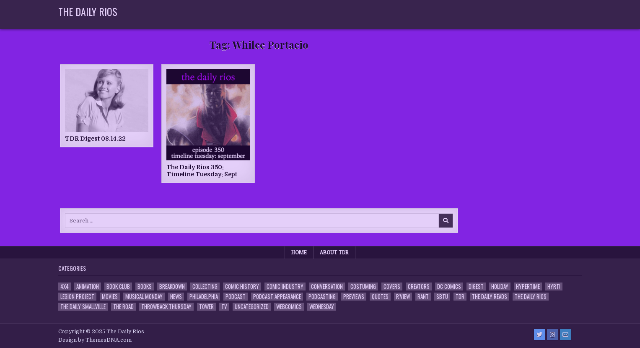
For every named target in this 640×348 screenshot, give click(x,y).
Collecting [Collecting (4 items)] (205, 286)
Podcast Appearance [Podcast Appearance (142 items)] (277, 297)
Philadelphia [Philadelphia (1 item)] (203, 297)
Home (299, 252)
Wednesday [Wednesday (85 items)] (321, 307)
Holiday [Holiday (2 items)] (499, 286)
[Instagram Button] (552, 334)
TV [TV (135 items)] (224, 307)
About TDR (334, 252)
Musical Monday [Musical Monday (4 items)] (144, 297)
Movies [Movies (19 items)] (110, 297)
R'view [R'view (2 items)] (403, 297)
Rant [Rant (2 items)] (423, 297)
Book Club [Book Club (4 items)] (118, 286)
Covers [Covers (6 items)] (391, 286)
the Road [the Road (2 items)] (123, 307)
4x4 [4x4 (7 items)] (64, 286)
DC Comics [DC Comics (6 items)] (449, 286)
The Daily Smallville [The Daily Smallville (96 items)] (83, 307)
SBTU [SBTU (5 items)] (442, 297)
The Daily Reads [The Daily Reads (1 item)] (489, 297)
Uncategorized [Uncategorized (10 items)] (252, 307)
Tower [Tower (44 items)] (206, 307)
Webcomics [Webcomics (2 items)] (289, 307)
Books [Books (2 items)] (144, 286)
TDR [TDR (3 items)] (460, 297)
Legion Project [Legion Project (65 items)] (77, 297)
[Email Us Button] (565, 334)
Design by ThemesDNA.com (95, 340)
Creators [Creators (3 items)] (419, 286)
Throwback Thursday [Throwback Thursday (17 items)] (166, 307)
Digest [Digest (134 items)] (476, 286)
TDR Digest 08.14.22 (95, 138)
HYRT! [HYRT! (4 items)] (553, 286)
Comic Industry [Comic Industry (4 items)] (285, 286)
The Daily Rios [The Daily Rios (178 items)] (531, 297)
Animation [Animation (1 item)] (87, 286)
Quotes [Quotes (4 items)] (380, 297)
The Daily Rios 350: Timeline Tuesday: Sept (201, 171)
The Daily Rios (87, 11)
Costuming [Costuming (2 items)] (363, 286)
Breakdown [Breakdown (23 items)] (172, 286)
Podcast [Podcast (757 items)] (235, 297)
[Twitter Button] (539, 334)
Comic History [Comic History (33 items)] (242, 286)
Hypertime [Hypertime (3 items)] (528, 286)
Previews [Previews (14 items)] (353, 297)
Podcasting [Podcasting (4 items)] (322, 297)
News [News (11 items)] (176, 297)
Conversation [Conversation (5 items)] (327, 286)
